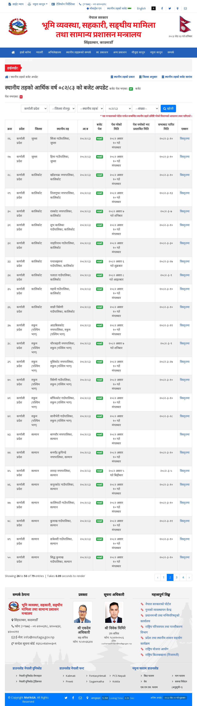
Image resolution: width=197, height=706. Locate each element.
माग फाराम (180, 675)
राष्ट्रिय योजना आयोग (156, 649)
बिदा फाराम (149, 675)
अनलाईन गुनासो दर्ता (21, 60)
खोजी (168, 108)
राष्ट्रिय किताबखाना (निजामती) (162, 655)
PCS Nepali (119, 675)
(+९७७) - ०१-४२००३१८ (94, 4)
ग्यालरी (39, 52)
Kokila (116, 681)
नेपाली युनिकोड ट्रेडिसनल (30, 681)
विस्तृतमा (185, 138)
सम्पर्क (171, 52)
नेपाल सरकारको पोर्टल (158, 604)
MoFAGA (30, 697)
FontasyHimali (97, 675)
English (141, 8)
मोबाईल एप (94, 8)
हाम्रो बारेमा (25, 52)
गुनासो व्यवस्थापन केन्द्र (158, 610)
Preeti (69, 681)
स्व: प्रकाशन (102, 52)
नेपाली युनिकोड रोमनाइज (30, 675)
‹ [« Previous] (157, 577)
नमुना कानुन (156, 52)
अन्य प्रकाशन (120, 52)
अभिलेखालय (54, 52)
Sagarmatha (96, 681)
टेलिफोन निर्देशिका (65, 4)
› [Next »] (189, 577)
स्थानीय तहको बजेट (119, 8)
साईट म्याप (18, 4)
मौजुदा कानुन (138, 52)
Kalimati (70, 675)
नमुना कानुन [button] (39, 4)
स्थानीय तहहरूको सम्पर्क (78, 52)
